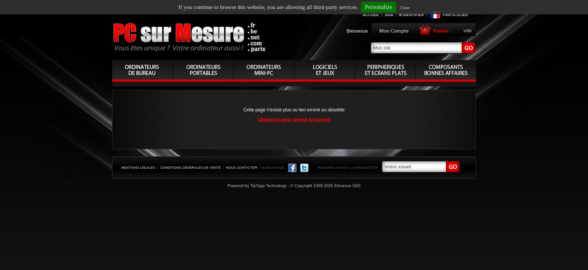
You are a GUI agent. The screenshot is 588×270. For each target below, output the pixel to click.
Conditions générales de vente (190, 168)
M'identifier (411, 15)
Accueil (371, 15)
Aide (389, 15)
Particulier (455, 15)
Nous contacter (241, 168)
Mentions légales (138, 168)
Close (405, 7)
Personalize (379, 7)
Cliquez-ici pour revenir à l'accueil (294, 119)
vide (468, 30)
